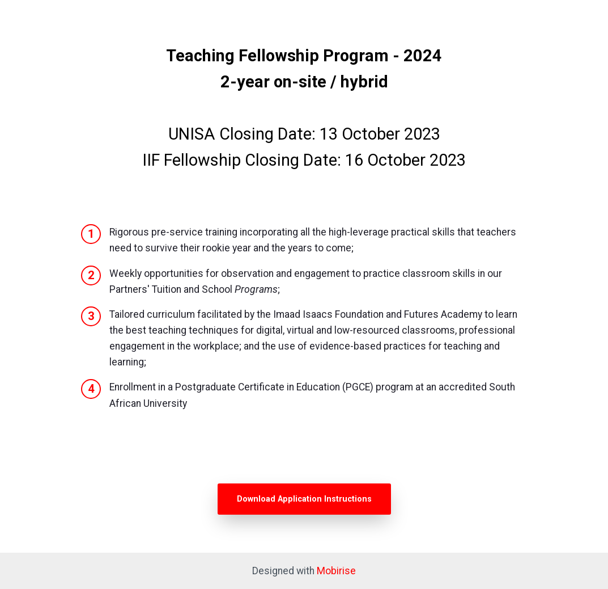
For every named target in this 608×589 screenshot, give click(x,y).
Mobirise (336, 571)
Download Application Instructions (304, 499)
